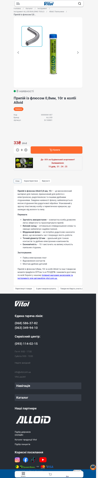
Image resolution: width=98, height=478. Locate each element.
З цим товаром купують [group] (46, 289)
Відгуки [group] (46, 181)
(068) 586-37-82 (26, 323)
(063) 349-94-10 (26, 328)
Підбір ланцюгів (22, 444)
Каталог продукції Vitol (26, 439)
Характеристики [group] (31, 181)
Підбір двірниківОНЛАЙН (23, 433)
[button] (18, 52)
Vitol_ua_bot (20, 377)
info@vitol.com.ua (23, 372)
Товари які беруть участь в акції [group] (73, 289)
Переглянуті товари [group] (23, 289)
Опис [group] (17, 181)
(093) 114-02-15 (26, 344)
